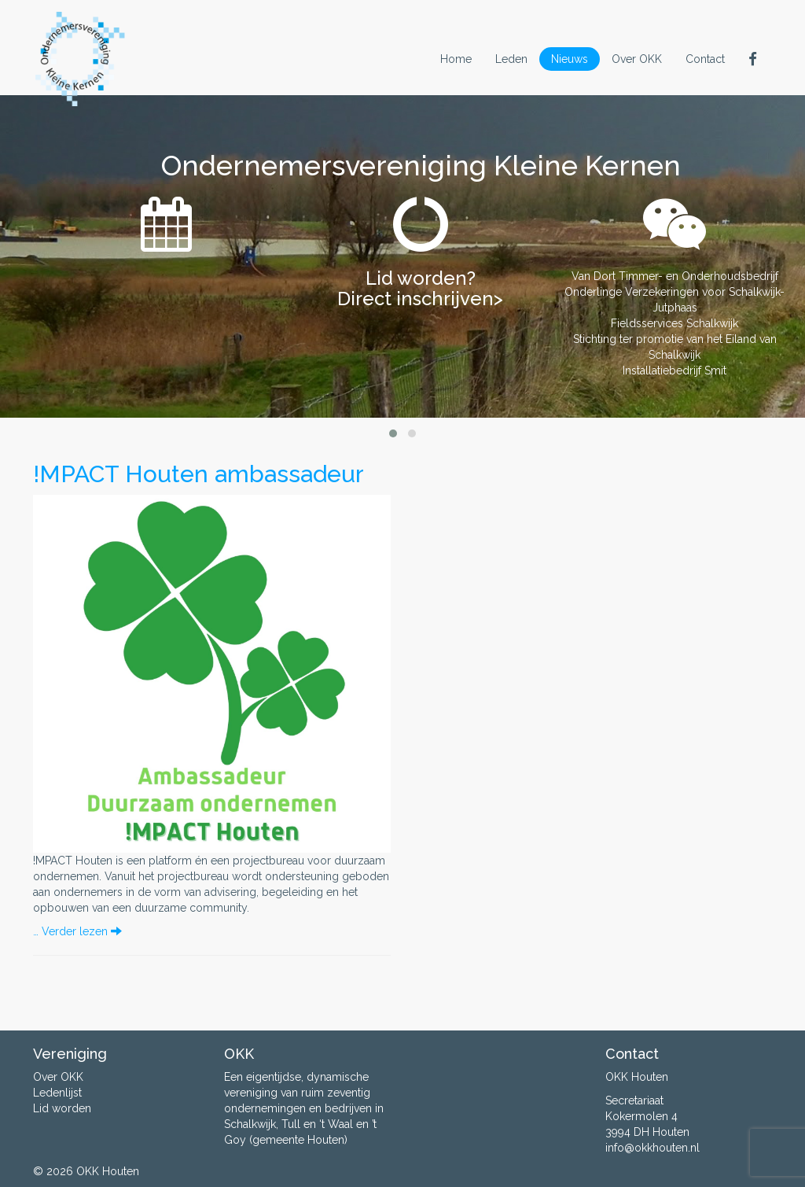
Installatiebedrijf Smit (674, 370)
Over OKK (637, 59)
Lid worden (62, 1108)
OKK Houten (107, 1171)
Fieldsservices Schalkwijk (674, 323)
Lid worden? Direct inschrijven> (420, 288)
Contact (705, 59)
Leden (511, 59)
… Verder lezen (77, 931)
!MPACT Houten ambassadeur (198, 474)
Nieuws (569, 59)
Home (456, 59)
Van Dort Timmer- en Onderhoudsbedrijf (675, 276)
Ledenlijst (57, 1092)
